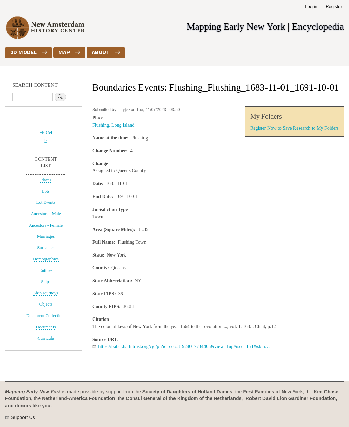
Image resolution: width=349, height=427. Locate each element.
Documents (46, 327)
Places (45, 180)
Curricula (45, 338)
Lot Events (46, 202)
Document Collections (45, 315)
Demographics (46, 259)
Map (64, 52)
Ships (45, 281)
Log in (311, 6)
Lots (46, 191)
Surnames (45, 247)
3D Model (23, 52)
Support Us (23, 417)
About (101, 52)
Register (333, 6)
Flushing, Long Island (113, 125)
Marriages (46, 236)
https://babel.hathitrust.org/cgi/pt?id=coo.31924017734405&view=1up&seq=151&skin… (184, 346)
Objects (45, 304)
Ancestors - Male (46, 213)
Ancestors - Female (46, 225)
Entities (45, 270)
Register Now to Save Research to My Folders (294, 128)
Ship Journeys (45, 293)
